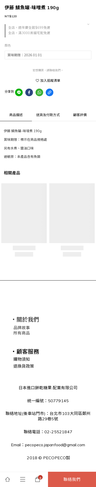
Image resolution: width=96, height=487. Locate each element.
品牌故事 (21, 327)
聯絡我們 (72, 479)
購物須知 (21, 359)
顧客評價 (80, 115)
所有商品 (21, 333)
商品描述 (16, 115)
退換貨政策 (23, 366)
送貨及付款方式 (48, 115)
